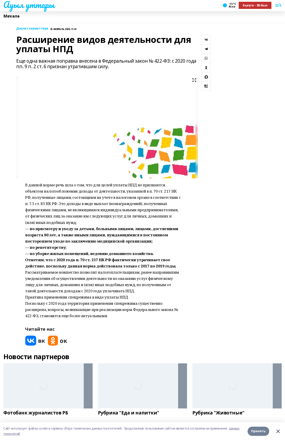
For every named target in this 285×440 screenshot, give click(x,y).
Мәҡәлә (11, 16)
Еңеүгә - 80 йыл (255, 5)
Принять (258, 431)
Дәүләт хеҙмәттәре (32, 28)
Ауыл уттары (28, 4)
